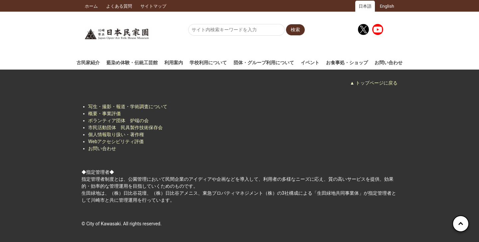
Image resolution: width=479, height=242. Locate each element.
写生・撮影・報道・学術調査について (127, 106)
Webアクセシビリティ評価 (116, 141)
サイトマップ (153, 6)
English (387, 6)
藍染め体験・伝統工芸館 (132, 62)
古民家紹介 (88, 62)
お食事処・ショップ (347, 62)
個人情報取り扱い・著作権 (116, 134)
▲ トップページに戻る (374, 83)
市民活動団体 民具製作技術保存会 (125, 127)
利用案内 (173, 62)
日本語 (365, 6)
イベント (310, 62)
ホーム (91, 6)
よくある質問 (119, 6)
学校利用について (208, 62)
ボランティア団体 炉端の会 (118, 120)
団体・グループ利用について (264, 62)
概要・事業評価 (104, 113)
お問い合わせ (388, 62)
